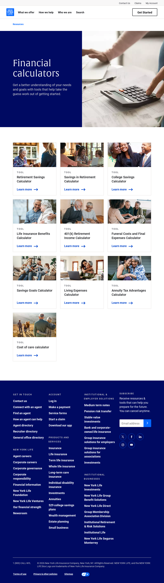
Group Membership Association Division (97, 514)
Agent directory (23, 425)
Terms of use (19, 573)
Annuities (55, 499)
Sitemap (68, 573)
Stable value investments (92, 419)
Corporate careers (25, 462)
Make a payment (59, 407)
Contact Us (124, 3)
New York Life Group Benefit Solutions (97, 498)
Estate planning (59, 521)
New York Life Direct (97, 506)
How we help (46, 12)
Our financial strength (27, 507)
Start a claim (57, 419)
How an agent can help (27, 419)
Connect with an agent (27, 407)
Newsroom (20, 513)
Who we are (65, 12)
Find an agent (22, 413)
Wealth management (62, 515)
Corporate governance (27, 468)
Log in (53, 401)
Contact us (20, 401)
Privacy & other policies (45, 573)
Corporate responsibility (22, 476)
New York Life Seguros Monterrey (99, 541)
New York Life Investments (93, 487)
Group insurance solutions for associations (95, 452)
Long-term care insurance (59, 474)
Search (80, 12)
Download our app (60, 425)
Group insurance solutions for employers (99, 440)
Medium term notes (97, 405)
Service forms (58, 413)
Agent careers (22, 456)
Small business (58, 527)
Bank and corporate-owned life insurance (97, 430)
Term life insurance (61, 460)
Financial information (27, 485)
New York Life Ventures (28, 501)
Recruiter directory (25, 431)
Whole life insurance (62, 466)
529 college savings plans (61, 507)
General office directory (28, 437)
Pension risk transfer (97, 411)
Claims (138, 3)
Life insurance (58, 454)
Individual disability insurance (61, 485)
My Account (152, 3)
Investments (57, 493)
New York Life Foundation (22, 493)
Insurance (55, 448)
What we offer (26, 12)
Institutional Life (94, 532)
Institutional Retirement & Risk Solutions (99, 524)
